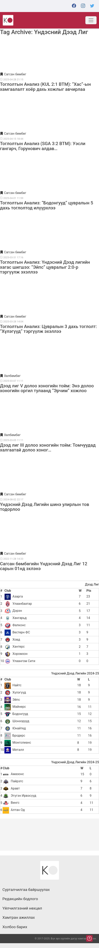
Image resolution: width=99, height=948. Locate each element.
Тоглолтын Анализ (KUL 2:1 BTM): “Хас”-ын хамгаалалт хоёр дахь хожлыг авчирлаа (45, 87)
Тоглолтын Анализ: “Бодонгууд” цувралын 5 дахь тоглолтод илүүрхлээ (46, 205)
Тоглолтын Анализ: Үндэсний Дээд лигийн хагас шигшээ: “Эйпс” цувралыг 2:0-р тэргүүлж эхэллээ (45, 267)
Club (7, 591)
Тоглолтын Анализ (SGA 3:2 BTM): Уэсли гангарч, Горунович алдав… (42, 146)
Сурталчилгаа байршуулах (26, 889)
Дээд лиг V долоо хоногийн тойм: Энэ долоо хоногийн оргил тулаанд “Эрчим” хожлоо (47, 388)
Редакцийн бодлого (20, 899)
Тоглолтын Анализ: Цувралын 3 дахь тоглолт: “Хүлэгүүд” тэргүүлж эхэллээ (48, 329)
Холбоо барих (14, 927)
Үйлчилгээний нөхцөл (22, 908)
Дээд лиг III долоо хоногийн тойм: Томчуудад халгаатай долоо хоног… (48, 447)
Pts (88, 591)
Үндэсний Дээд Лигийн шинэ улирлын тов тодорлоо (44, 507)
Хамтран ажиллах (18, 917)
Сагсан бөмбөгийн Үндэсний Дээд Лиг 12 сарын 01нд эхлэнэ (43, 566)
